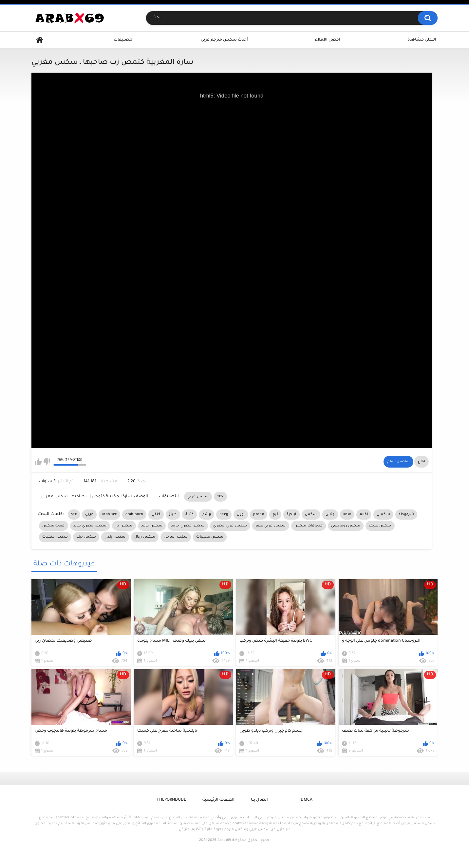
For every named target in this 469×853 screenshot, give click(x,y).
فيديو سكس (53, 526)
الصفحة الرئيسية (218, 800)
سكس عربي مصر (270, 526)
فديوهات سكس (308, 526)
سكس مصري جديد (90, 526)
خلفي (156, 514)
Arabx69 (224, 840)
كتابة (189, 514)
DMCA (306, 800)
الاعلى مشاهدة (421, 40)
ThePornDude (171, 800)
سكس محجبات (209, 537)
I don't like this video (46, 461)
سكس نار (124, 526)
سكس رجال (144, 537)
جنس (330, 514)
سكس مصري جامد (188, 526)
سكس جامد (151, 526)
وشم (206, 514)
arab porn (134, 514)
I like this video (38, 461)
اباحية (291, 514)
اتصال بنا (259, 800)
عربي (89, 514)
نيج (275, 514)
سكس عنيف (380, 526)
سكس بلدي (114, 537)
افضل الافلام (327, 40)
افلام (364, 514)
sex (74, 514)
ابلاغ (421, 462)
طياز (173, 514)
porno (258, 514)
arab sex (109, 514)
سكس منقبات (55, 537)
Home (39, 40)
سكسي (383, 514)
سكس (311, 514)
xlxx (220, 497)
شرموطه (406, 514)
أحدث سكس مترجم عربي (224, 40)
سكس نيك (86, 537)
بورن (241, 514)
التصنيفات (124, 40)
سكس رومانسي (345, 526)
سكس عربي (198, 497)
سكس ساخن (176, 537)
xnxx (347, 514)
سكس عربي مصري (230, 526)
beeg (223, 514)
